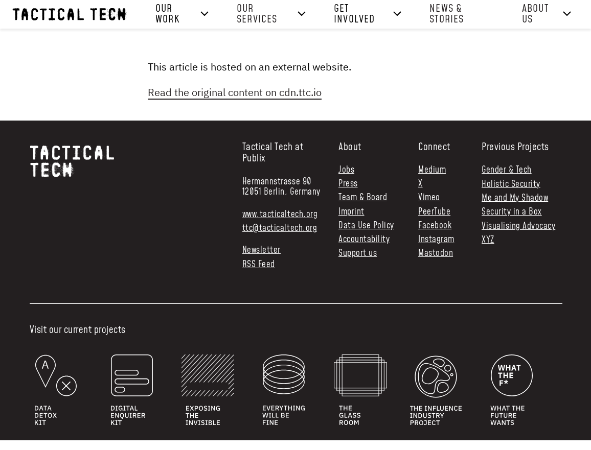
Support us (357, 253)
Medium (432, 170)
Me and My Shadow (515, 198)
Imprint (351, 212)
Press (348, 184)
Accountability (364, 240)
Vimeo (429, 198)
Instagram (436, 240)
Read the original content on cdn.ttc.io (235, 92)
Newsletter (261, 250)
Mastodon (435, 253)
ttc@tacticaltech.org (279, 228)
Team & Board (362, 198)
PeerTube (434, 212)
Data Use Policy (366, 226)
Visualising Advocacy (518, 226)
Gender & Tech (507, 170)
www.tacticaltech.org (279, 214)
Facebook (434, 226)
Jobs (346, 170)
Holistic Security (511, 184)
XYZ (488, 240)
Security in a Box (512, 212)
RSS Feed (258, 265)
